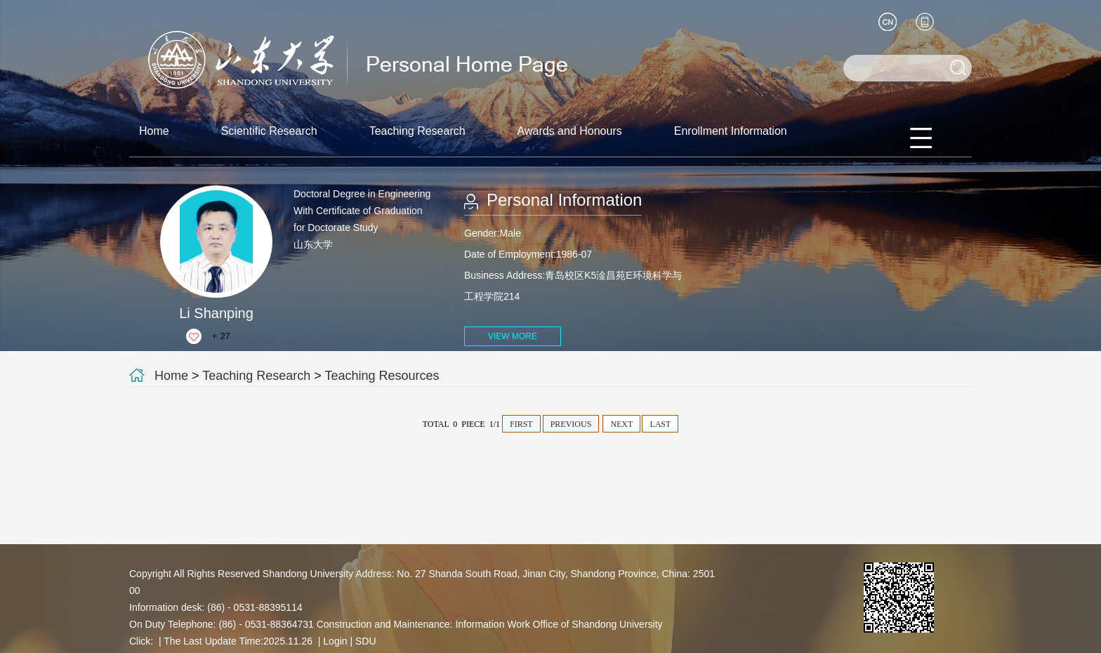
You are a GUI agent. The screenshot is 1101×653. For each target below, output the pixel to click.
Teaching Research (417, 131)
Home (154, 131)
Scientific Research (269, 131)
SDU (365, 641)
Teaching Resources (382, 376)
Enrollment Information (730, 131)
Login (335, 641)
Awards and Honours (569, 131)
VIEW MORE (512, 336)
